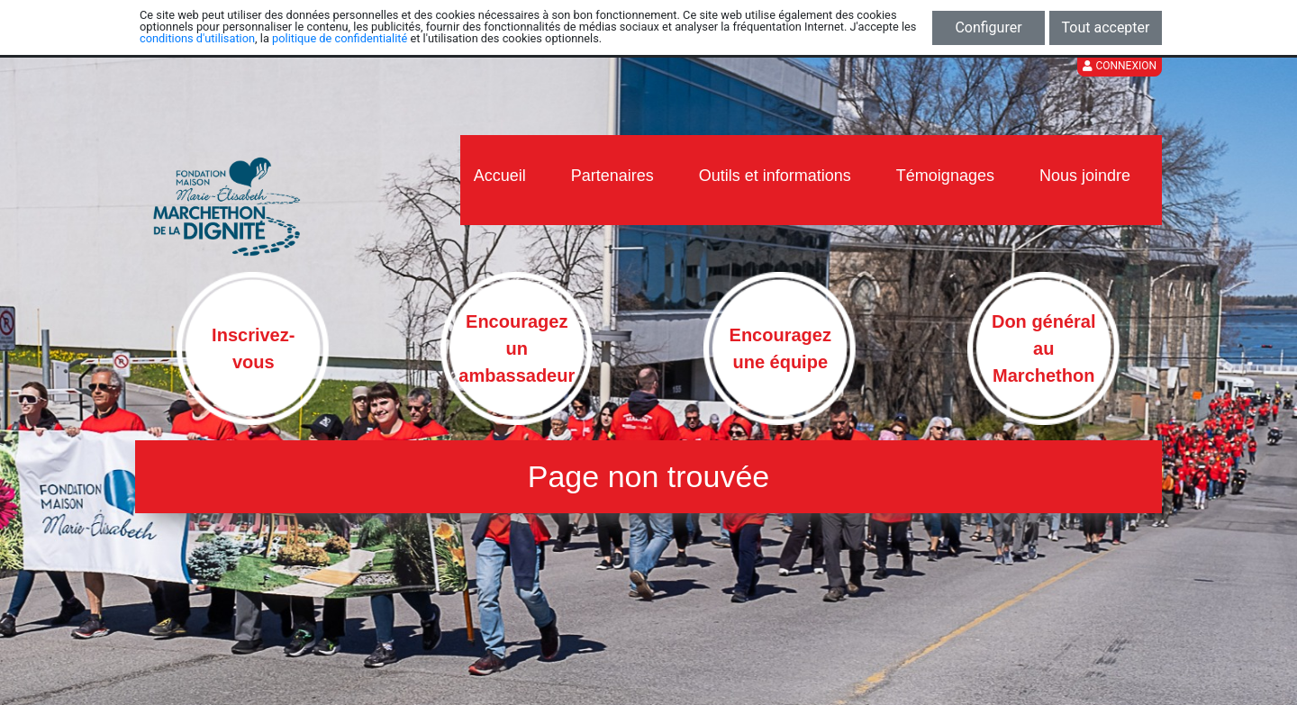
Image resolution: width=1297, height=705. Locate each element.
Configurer (988, 27)
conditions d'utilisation (197, 38)
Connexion (1119, 65)
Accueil (500, 176)
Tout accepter (1106, 27)
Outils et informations (775, 176)
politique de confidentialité (339, 38)
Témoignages (945, 176)
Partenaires (612, 176)
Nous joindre (1084, 176)
